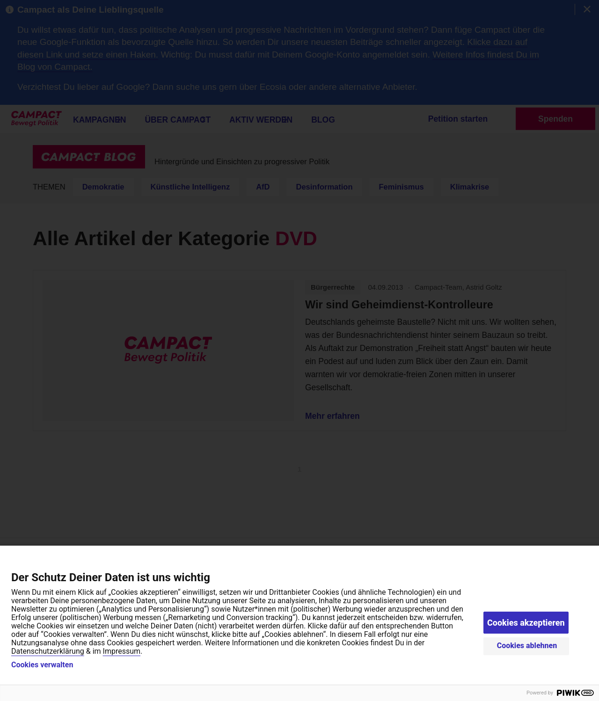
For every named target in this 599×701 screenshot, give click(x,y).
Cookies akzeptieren (526, 623)
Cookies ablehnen (527, 645)
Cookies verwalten (42, 665)
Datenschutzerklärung (47, 651)
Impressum (122, 651)
